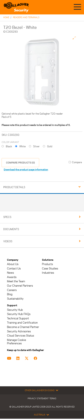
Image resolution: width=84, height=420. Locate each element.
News (10, 272)
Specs (7, 217)
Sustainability (15, 298)
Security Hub (15, 310)
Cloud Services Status (20, 335)
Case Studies (50, 268)
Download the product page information (26, 169)
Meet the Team (16, 281)
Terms (52, 398)
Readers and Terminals (26, 17)
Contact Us (14, 268)
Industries (48, 272)
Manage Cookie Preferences (16, 341)
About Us (12, 264)
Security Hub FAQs (18, 314)
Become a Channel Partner (23, 327)
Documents (11, 229)
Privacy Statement (38, 398)
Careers (12, 290)
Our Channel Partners (20, 285)
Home (6, 17)
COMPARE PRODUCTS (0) (20, 162)
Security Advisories (19, 331)
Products (47, 264)
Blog (10, 294)
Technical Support (18, 318)
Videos (7, 241)
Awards (11, 277)
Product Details (14, 187)
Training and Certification (22, 322)
